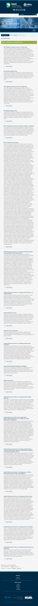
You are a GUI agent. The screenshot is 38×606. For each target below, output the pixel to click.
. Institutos (18, 577)
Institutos (15, 35)
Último (18, 568)
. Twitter (17, 584)
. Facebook (18, 585)
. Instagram (18, 586)
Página (12, 566)
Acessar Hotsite (8, 66)
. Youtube (18, 588)
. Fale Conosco (17, 578)
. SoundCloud (18, 589)
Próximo (13, 568)
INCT (11, 35)
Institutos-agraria (21, 35)
